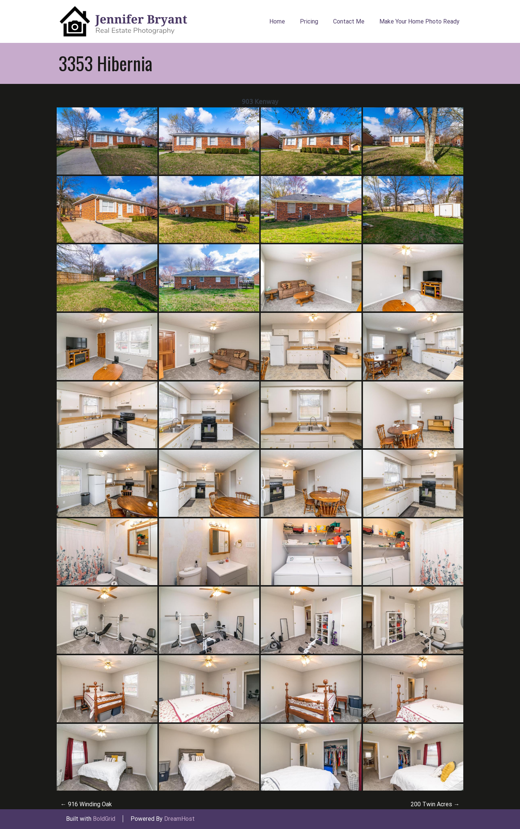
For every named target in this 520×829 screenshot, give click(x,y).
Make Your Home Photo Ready (419, 21)
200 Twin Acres (435, 804)
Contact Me (348, 21)
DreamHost (179, 818)
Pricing (309, 21)
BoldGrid (104, 818)
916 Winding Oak (86, 804)
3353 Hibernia (106, 63)
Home (277, 21)
